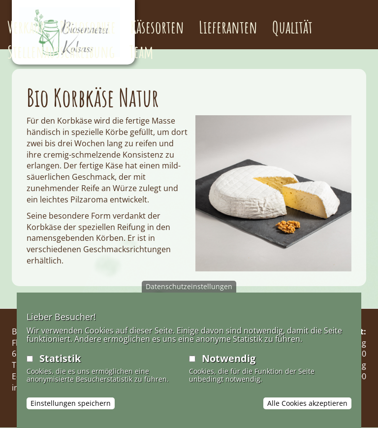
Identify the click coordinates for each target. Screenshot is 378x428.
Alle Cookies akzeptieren (307, 403)
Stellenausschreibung (61, 51)
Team (141, 51)
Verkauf (26, 27)
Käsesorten (157, 27)
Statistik (60, 358)
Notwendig (228, 358)
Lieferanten (228, 27)
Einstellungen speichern (71, 403)
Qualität (292, 27)
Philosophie (88, 27)
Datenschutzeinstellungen (189, 286)
